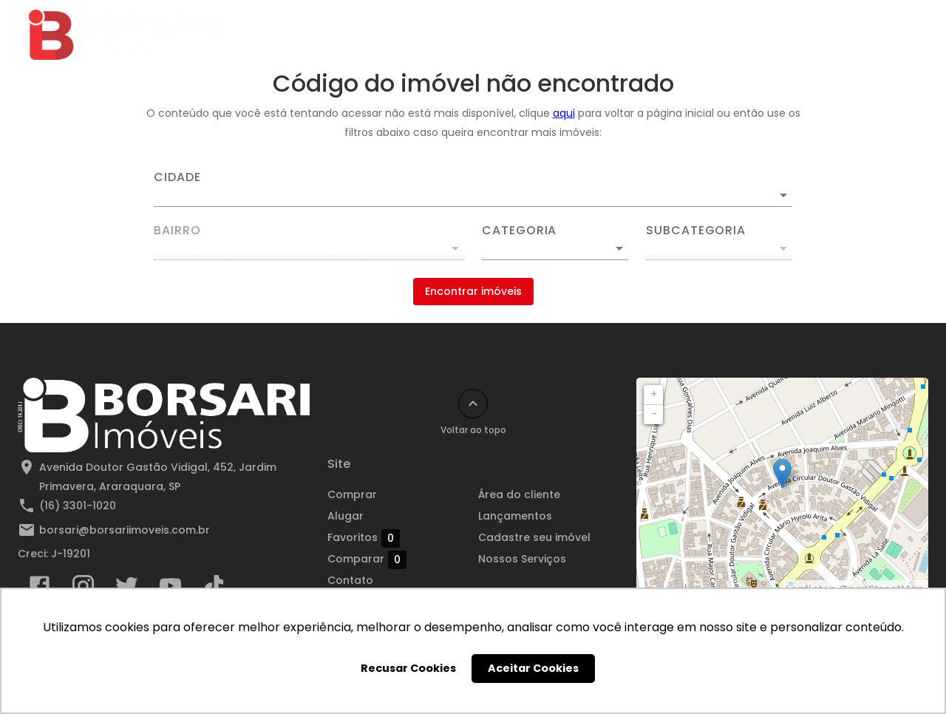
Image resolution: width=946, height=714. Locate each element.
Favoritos (363, 538)
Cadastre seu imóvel (534, 537)
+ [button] (653, 394)
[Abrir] (783, 195)
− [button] (654, 414)
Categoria (519, 231)
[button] (555, 248)
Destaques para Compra (500, 34)
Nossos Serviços (522, 558)
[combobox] (473, 189)
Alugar (385, 34)
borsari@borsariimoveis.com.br (124, 530)
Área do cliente (742, 34)
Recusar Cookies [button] (408, 668)
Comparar (366, 559)
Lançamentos (635, 34)
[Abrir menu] (897, 34)
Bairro (177, 231)
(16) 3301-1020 (77, 505)
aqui (564, 113)
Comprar (312, 34)
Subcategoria (696, 231)
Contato (836, 34)
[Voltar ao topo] (473, 403)
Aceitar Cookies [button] (533, 668)
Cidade (177, 177)
